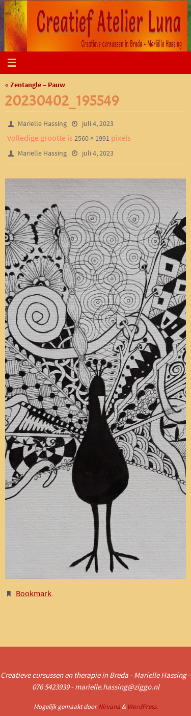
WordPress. (142, 706)
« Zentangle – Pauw (35, 85)
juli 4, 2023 (98, 123)
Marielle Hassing (42, 123)
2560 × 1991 (92, 138)
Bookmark (33, 593)
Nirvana (109, 706)
